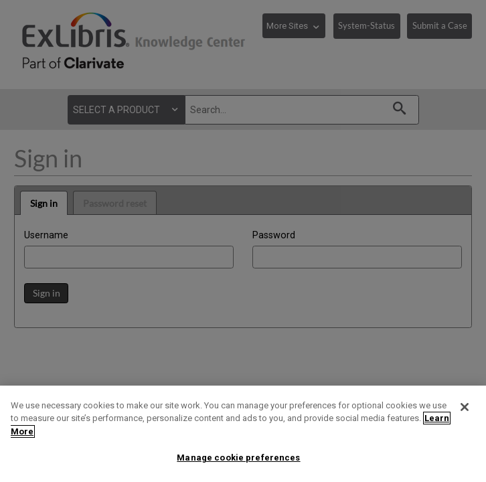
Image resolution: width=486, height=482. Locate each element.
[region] (243, 434)
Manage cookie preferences (238, 458)
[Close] (464, 407)
